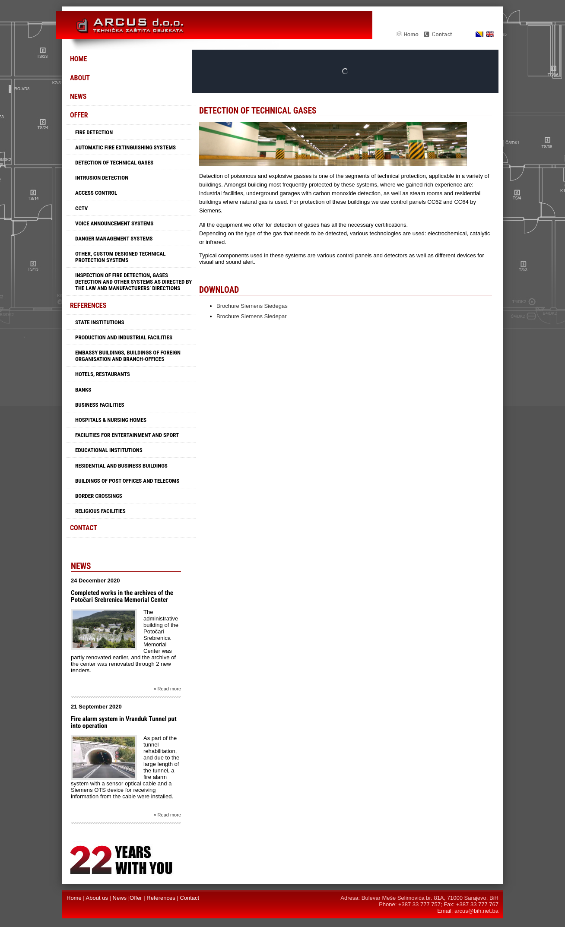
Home (78, 59)
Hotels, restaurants (102, 374)
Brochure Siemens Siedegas (252, 306)
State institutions (99, 322)
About (80, 78)
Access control (96, 193)
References (88, 305)
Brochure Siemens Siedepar (251, 316)
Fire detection (94, 132)
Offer (79, 115)
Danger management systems (114, 238)
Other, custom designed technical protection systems (120, 256)
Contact (83, 528)
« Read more (167, 688)
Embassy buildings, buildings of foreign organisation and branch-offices (128, 355)
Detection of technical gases (114, 162)
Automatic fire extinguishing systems (125, 147)
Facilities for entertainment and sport (127, 435)
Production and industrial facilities (123, 337)
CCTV (81, 208)
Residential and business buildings (121, 465)
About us (97, 898)
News (78, 96)
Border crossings (98, 496)
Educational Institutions (109, 450)
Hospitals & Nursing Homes (110, 420)
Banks (83, 389)
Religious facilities (100, 511)
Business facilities (99, 405)
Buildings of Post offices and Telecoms (127, 481)
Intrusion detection (101, 177)
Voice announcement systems (114, 223)
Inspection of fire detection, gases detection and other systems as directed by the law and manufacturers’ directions (133, 281)
